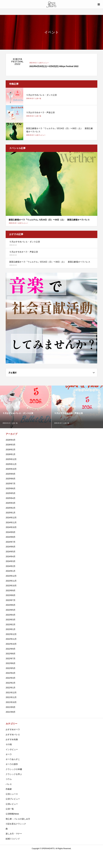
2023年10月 (11, 585)
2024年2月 (10, 566)
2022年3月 (10, 678)
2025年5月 (10, 493)
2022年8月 (10, 653)
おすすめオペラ (13, 729)
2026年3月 (10, 444)
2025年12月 (11, 459)
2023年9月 (10, 590)
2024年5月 (10, 551)
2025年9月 (10, 474)
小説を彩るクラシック (16, 824)
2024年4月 (10, 556)
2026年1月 (10, 454)
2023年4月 (10, 615)
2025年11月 (11, 464)
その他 (9, 744)
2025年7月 (10, 483)
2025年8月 (10, 478)
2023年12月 (11, 576)
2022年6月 (10, 663)
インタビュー (12, 749)
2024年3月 (10, 561)
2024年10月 (11, 527)
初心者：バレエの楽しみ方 (18, 819)
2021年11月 (11, 697)
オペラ (9, 754)
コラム (9, 779)
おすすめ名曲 (12, 739)
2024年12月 (11, 517)
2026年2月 (10, 449)
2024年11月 (11, 522)
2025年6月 (10, 488)
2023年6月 (10, 605)
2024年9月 (10, 532)
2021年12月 (11, 692)
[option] (26, 407)
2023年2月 (10, 624)
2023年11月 (11, 581)
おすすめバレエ (13, 734)
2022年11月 (11, 639)
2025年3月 (10, 503)
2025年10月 (11, 469)
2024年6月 (10, 546)
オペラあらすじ (13, 759)
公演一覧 (10, 809)
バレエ (9, 784)
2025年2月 (10, 508)
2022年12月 (11, 634)
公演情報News (12, 814)
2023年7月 (10, 600)
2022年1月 (10, 687)
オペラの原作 (12, 764)
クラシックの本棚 (14, 769)
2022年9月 (10, 649)
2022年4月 (10, 673)
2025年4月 (10, 498)
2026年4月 (10, 440)
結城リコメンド (13, 839)
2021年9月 (10, 707)
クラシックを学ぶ (14, 774)
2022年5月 (10, 668)
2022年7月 (10, 658)
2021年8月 (10, 712)
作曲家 (9, 789)
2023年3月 (10, 619)
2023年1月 (10, 629)
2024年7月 (10, 542)
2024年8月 (10, 537)
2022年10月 (11, 644)
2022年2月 (10, 683)
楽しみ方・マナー (14, 833)
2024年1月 (10, 571)
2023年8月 (10, 595)
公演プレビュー (13, 799)
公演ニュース (12, 794)
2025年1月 (10, 512)
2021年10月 (11, 702)
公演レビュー (12, 804)
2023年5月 (10, 610)
